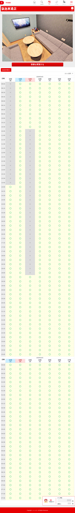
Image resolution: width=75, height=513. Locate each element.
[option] (6, 70)
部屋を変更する (37, 64)
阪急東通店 (8, 8)
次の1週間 (69, 73)
